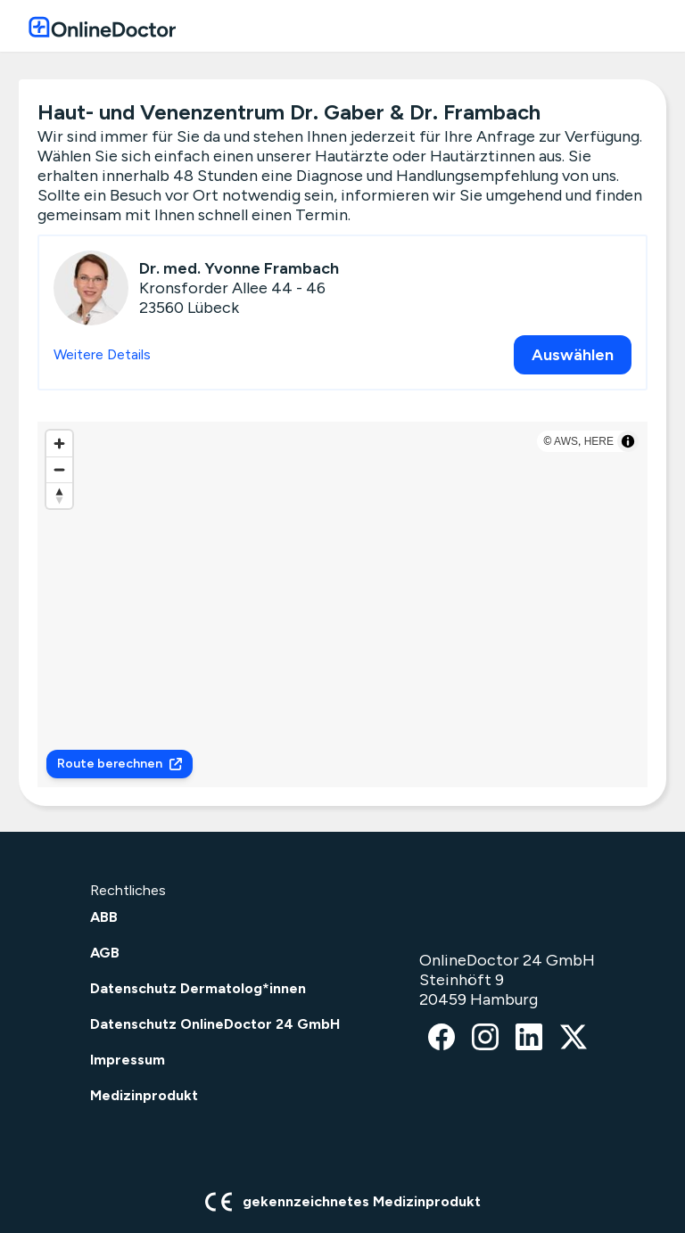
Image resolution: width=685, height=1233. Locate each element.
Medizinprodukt (144, 1095)
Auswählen (573, 355)
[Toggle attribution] (628, 441)
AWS (566, 441)
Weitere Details (102, 354)
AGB (105, 952)
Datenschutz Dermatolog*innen (198, 988)
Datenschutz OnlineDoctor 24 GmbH (215, 1023)
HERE (599, 441)
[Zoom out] (59, 469)
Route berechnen (119, 763)
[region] (342, 604)
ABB (104, 916)
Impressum (127, 1059)
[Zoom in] (59, 443)
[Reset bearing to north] (59, 495)
